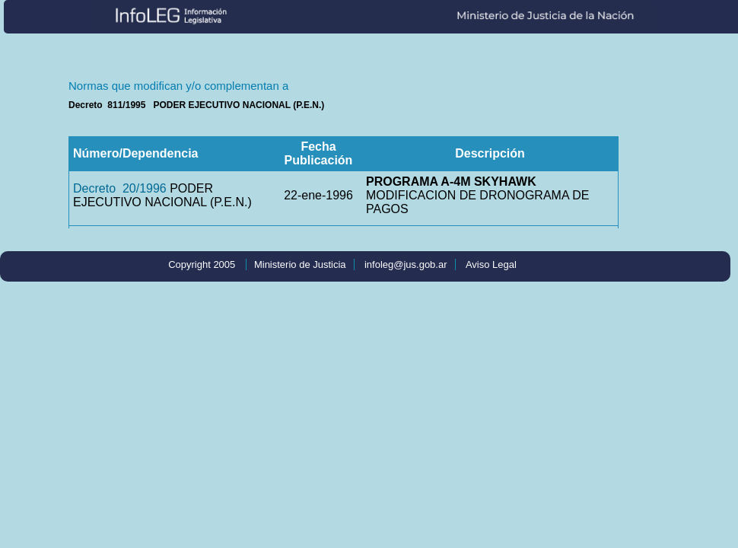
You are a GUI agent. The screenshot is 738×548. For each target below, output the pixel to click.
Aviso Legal (491, 264)
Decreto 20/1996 (120, 188)
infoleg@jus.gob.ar (405, 264)
